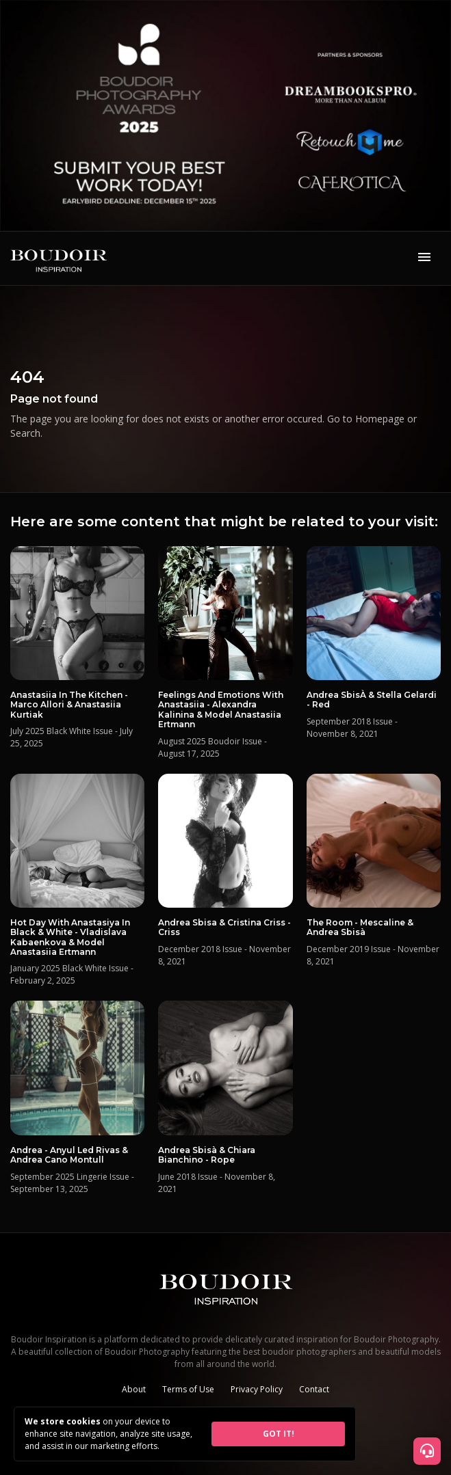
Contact (314, 1389)
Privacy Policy (257, 1389)
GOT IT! (278, 1433)
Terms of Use (188, 1389)
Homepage (379, 418)
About (134, 1389)
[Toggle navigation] (424, 258)
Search (25, 433)
